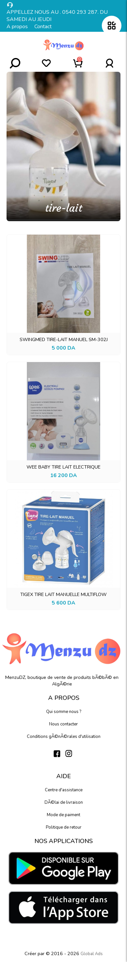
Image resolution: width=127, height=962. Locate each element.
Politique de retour (64, 827)
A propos (17, 26)
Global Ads (92, 954)
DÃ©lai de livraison (64, 802)
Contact (43, 26)
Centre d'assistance (63, 790)
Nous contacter (63, 724)
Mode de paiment (63, 815)
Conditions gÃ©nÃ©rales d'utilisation (63, 737)
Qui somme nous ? (63, 712)
